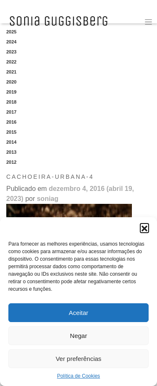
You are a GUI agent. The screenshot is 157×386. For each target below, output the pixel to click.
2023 (11, 51)
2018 (11, 101)
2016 (11, 121)
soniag (48, 198)
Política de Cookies (78, 376)
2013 (11, 152)
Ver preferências (78, 358)
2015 (11, 132)
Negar (78, 335)
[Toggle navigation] (148, 21)
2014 (11, 142)
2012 (11, 162)
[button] (144, 227)
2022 (11, 61)
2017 (11, 111)
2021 (11, 71)
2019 (11, 91)
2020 (11, 81)
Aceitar (78, 312)
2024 (11, 41)
